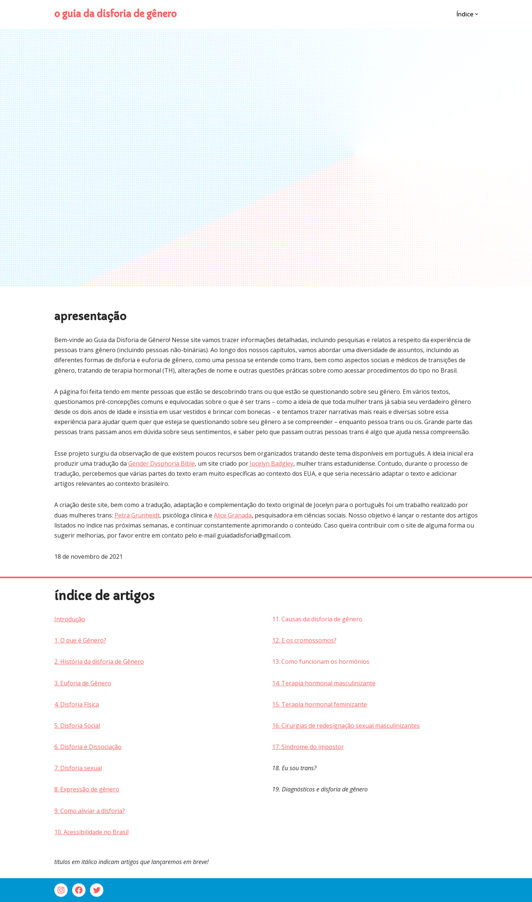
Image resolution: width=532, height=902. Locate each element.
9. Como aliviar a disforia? (89, 811)
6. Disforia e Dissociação (88, 747)
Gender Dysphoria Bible (161, 463)
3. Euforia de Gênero (82, 683)
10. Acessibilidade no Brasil (91, 832)
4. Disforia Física (76, 704)
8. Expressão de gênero (86, 789)
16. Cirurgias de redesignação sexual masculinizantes (346, 725)
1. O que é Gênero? (80, 640)
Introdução (69, 619)
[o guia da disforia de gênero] (115, 14)
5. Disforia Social (77, 725)
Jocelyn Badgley (271, 463)
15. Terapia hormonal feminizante (319, 704)
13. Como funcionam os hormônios (321, 661)
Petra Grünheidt (137, 515)
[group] (157, 725)
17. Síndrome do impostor (308, 747)
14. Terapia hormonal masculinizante (323, 683)
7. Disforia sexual (78, 768)
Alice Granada (233, 515)
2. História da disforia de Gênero (99, 661)
